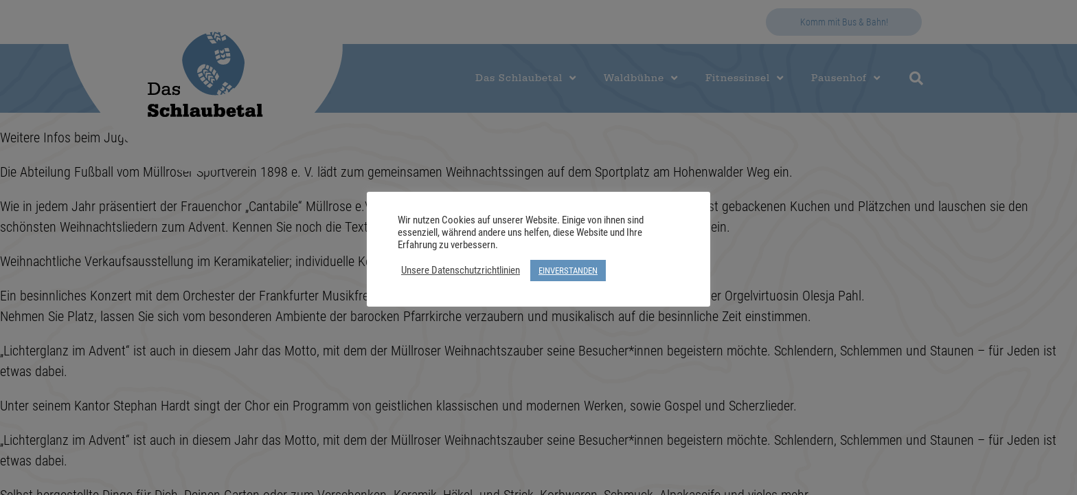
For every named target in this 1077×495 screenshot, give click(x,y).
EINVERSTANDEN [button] (568, 270)
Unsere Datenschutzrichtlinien (460, 270)
